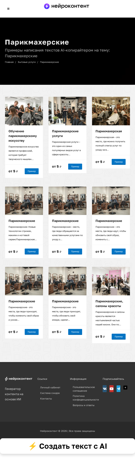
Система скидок (50, 392)
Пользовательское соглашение (84, 389)
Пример (32, 171)
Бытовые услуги (27, 62)
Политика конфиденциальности (86, 397)
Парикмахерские (49, 62)
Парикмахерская (109, 131)
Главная (9, 62)
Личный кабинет (50, 387)
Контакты (46, 398)
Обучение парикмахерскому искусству (23, 135)
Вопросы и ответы (83, 405)
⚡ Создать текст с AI (67, 445)
